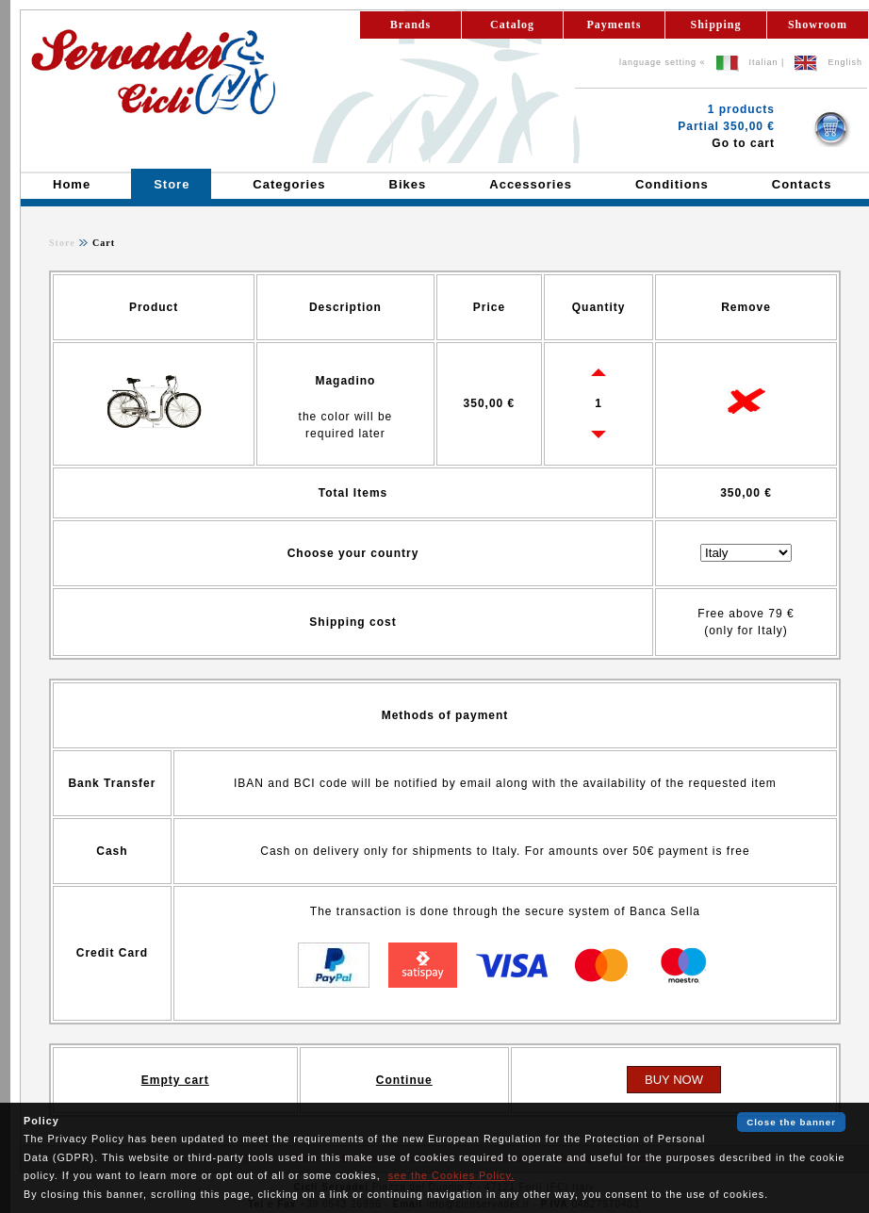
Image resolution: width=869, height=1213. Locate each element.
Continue (404, 1080)
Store (62, 243)
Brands (410, 24)
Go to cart (743, 143)
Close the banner (791, 1122)
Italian (764, 62)
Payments (614, 24)
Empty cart (175, 1080)
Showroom (817, 24)
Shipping (715, 24)
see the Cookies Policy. (451, 1175)
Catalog (512, 24)
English (845, 62)
